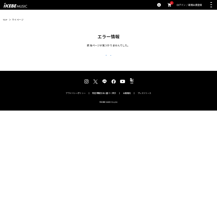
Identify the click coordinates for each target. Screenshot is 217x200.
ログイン (181, 5)
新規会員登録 (195, 5)
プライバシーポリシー (75, 101)
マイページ (18, 19)
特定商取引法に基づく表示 (104, 101)
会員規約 (127, 101)
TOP (5, 19)
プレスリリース (144, 101)
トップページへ (134, 59)
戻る (82, 60)
